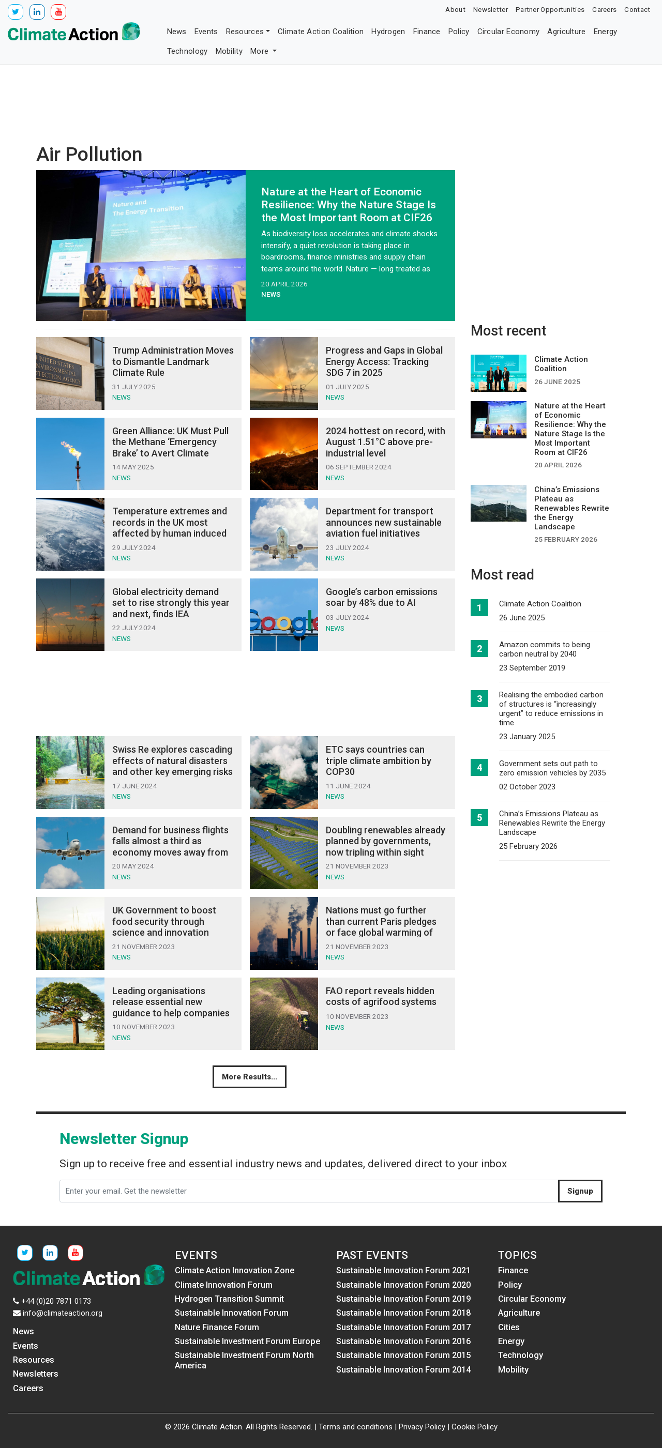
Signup (580, 1191)
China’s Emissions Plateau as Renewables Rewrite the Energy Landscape (552, 823)
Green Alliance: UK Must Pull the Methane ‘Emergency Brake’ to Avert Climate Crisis (170, 447)
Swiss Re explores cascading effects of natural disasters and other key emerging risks (172, 760)
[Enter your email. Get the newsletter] (309, 1191)
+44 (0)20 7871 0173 (56, 1301)
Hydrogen (388, 31)
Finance (427, 31)
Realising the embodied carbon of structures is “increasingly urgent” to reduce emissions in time (551, 708)
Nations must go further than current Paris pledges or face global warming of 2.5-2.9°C (381, 927)
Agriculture (566, 31)
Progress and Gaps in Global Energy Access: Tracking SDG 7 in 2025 (384, 361)
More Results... (249, 1076)
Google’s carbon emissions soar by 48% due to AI (382, 597)
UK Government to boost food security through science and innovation (164, 921)
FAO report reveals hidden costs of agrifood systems (381, 996)
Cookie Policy (475, 1426)
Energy (606, 31)
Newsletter (490, 9)
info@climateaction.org (62, 1313)
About (455, 9)
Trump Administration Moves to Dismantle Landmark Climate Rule (173, 361)
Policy (459, 31)
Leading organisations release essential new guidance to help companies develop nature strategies (171, 1007)
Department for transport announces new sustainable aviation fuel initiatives (384, 522)
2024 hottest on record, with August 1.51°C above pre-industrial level (385, 442)
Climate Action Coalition (321, 31)
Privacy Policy (422, 1426)
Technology (187, 51)
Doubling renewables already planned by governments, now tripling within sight (385, 841)
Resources (245, 31)
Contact (637, 9)
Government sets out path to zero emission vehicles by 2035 (552, 768)
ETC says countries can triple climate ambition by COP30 (378, 760)
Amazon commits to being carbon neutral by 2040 (544, 649)
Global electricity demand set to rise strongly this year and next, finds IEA (171, 602)
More (260, 51)
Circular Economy (508, 31)
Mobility (229, 51)
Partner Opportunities (550, 9)
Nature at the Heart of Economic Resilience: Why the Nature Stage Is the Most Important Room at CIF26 (348, 205)
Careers (604, 9)
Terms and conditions (356, 1426)
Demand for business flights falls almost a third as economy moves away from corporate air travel (170, 847)
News (177, 31)
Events (206, 31)
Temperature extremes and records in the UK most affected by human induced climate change (169, 528)
